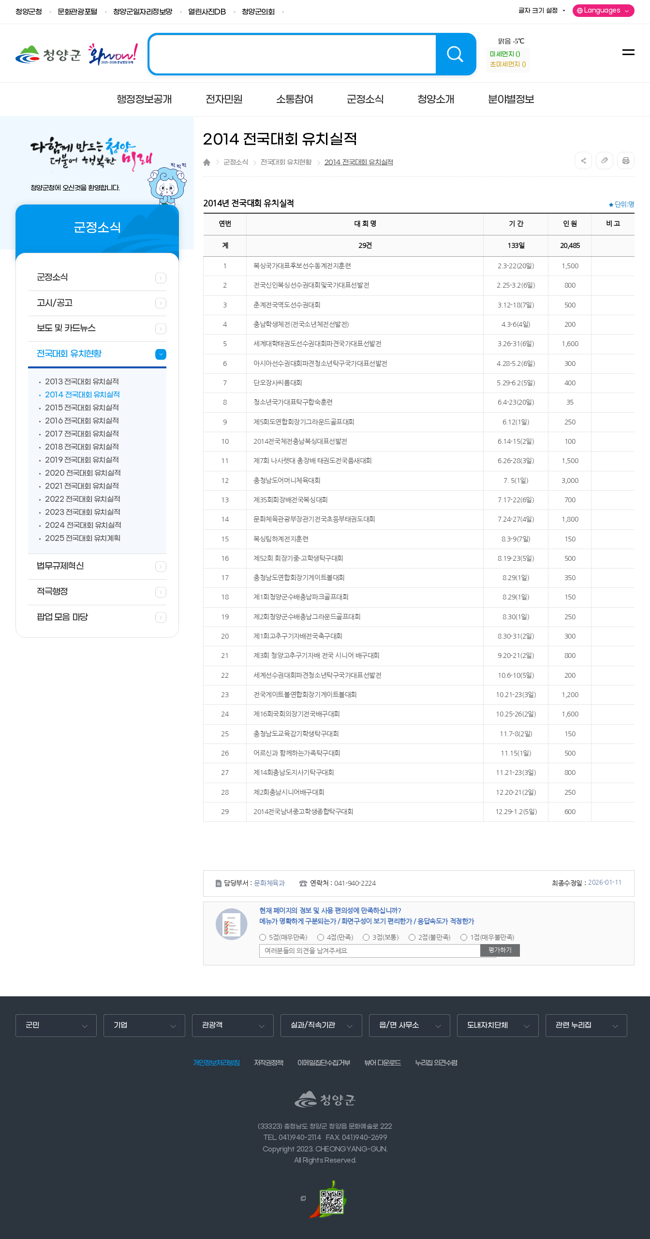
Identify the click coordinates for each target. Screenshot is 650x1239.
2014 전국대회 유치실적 (359, 163)
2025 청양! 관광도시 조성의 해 (311, 54)
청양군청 (28, 12)
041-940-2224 (354, 883)
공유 (583, 160)
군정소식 (235, 163)
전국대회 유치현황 (286, 163)
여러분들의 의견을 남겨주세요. (307, 950)
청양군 (48, 54)
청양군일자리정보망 (142, 12)
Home (206, 162)
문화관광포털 (77, 12)
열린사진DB (206, 12)
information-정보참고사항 (538, 60)
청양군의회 (258, 12)
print (626, 160)
